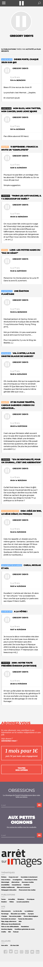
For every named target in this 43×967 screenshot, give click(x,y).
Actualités (11, 899)
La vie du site (17, 911)
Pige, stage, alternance (8, 921)
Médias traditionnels (8, 887)
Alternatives (15, 882)
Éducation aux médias (18, 914)
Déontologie (5, 882)
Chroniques (30, 899)
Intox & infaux (5, 879)
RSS (9, 932)
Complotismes (16, 885)
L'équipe (4, 916)
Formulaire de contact (8, 919)
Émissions (21, 899)
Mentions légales (6, 929)
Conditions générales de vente (25, 929)
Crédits (3, 932)
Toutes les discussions (25, 919)
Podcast (15, 932)
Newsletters (25, 926)
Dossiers (4, 902)
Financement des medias (27, 890)
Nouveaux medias (28, 882)
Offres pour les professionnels (10, 924)
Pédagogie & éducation (8, 890)
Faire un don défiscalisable (10, 926)
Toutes (3, 899)
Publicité (26, 885)
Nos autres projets (15, 916)
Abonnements (6, 911)
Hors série (4, 945)
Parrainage (4, 914)
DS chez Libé (14, 945)
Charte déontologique (31, 916)
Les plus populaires (22, 902)
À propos (31, 914)
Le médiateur (29, 911)
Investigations (17, 879)
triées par (21, 50)
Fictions (3, 877)
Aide (20, 921)
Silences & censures (23, 887)
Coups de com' (13, 877)
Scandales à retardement (29, 877)
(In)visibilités (5, 885)
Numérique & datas (31, 879)
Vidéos (11, 902)
